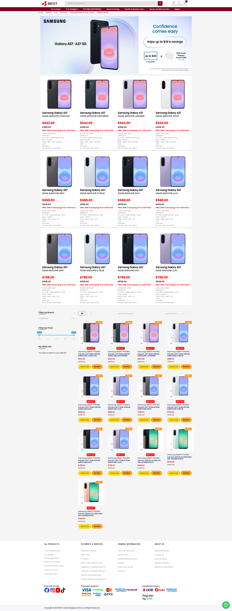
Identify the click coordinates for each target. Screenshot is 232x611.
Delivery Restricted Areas (91, 575)
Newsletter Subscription (164, 567)
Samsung (63, 12)
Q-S (55, 12)
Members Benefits (161, 563)
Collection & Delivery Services (93, 571)
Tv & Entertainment (52, 551)
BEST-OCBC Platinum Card (92, 563)
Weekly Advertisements (127, 559)
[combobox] (111, 3)
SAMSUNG (44, 318)
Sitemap (121, 571)
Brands (48, 12)
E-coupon (85, 559)
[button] (82, 338)
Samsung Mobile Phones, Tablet (82, 12)
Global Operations (161, 551)
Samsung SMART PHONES (89, 351)
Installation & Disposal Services (93, 567)
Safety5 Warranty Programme (93, 579)
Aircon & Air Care (51, 570)
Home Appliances (51, 558)
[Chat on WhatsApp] (226, 605)
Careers (121, 563)
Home (41, 12)
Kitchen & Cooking (51, 562)
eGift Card (85, 555)
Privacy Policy (123, 555)
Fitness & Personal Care (53, 566)
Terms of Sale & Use (126, 551)
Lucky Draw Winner (125, 567)
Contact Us (159, 555)
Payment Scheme (88, 551)
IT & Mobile (48, 555)
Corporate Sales (50, 574)
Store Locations (160, 559)
